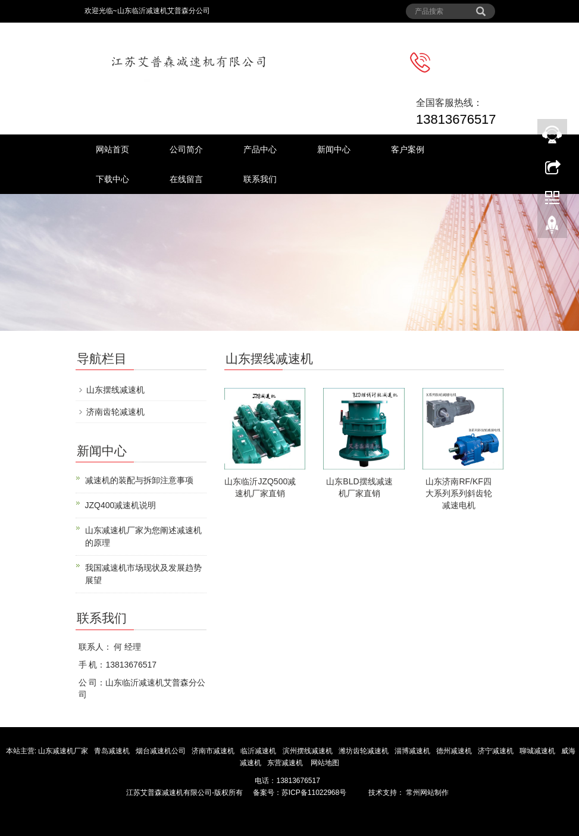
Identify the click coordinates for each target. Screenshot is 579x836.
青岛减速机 (113, 751)
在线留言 (186, 179)
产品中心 (260, 149)
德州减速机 (455, 751)
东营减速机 (286, 763)
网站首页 (112, 149)
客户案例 (407, 149)
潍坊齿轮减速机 (364, 751)
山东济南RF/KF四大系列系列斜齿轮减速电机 (458, 493)
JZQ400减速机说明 (121, 505)
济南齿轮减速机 (115, 412)
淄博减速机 (413, 751)
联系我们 (260, 179)
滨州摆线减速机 (308, 751)
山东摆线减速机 (115, 389)
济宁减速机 (496, 751)
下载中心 (112, 179)
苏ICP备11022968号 (313, 792)
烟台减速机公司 (161, 751)
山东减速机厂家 (64, 751)
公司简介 (186, 149)
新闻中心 (333, 149)
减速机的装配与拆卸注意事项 (139, 480)
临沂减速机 (258, 751)
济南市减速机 (214, 751)
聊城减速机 (538, 751)
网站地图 (325, 763)
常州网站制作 (426, 792)
